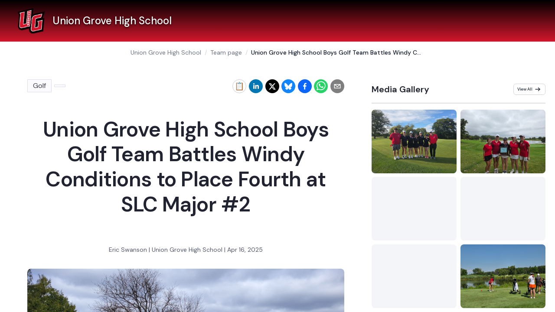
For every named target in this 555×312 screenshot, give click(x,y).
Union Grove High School (166, 52)
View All (529, 89)
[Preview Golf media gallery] (414, 141)
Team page (226, 52)
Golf (39, 85)
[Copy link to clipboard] (239, 86)
